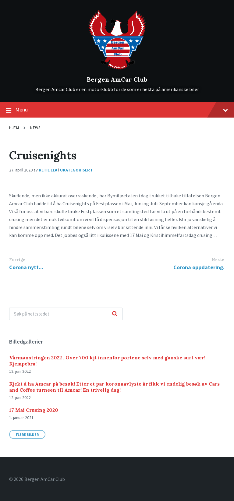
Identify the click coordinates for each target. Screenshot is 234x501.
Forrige (17, 259)
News (35, 127)
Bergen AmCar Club (117, 79)
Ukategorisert (76, 170)
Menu (117, 110)
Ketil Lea (48, 170)
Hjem (14, 127)
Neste (218, 259)
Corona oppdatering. (199, 267)
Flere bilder (27, 434)
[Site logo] (117, 69)
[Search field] (65, 314)
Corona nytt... (26, 267)
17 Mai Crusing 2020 (33, 410)
